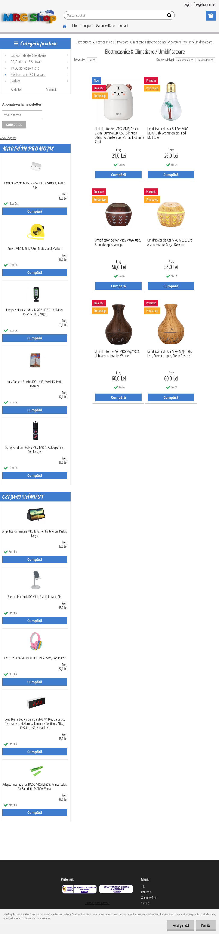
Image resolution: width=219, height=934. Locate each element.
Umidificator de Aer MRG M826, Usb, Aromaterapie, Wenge (118, 242)
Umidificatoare (203, 42)
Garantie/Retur (105, 25)
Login (187, 4)
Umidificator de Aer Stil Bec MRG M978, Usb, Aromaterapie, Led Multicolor (167, 132)
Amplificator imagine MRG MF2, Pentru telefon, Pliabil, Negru (34, 533)
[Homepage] (62, 25)
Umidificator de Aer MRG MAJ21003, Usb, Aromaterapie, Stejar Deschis (169, 353)
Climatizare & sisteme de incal (148, 42)
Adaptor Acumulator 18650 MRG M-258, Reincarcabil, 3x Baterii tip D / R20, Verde (35, 786)
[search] (170, 16)
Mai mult (51, 89)
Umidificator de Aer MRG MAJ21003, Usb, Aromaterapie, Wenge (117, 353)
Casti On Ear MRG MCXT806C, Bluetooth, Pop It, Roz (34, 658)
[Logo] (29, 16)
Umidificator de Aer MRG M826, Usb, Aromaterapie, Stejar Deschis (170, 242)
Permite (205, 925)
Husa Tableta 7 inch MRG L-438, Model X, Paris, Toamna (35, 384)
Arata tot (16, 89)
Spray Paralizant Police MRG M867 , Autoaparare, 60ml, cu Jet (34, 449)
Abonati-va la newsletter (21, 104)
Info (74, 25)
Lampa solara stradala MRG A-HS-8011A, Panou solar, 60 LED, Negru (35, 312)
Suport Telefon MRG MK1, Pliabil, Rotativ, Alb (35, 597)
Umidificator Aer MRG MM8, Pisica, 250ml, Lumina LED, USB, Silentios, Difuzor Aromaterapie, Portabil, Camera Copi (119, 132)
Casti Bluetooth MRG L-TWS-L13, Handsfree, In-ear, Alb (34, 185)
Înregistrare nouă (204, 4)
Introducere (84, 42)
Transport (86, 25)
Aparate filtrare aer (181, 42)
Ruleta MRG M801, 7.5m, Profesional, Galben (35, 248)
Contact (123, 25)
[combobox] (185, 59)
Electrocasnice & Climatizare (111, 42)
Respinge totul (181, 925)
